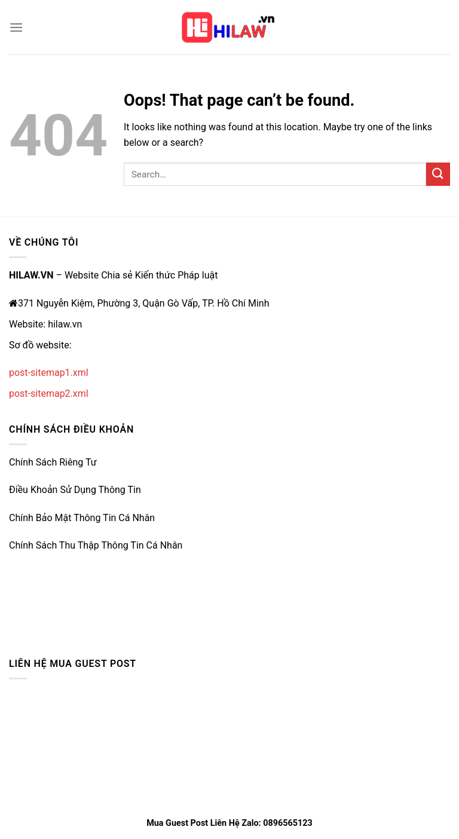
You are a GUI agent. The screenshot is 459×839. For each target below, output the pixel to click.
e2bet (21, 566)
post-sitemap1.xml (48, 372)
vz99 (19, 621)
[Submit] (438, 174)
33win (22, 594)
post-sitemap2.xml (48, 393)
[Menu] (16, 27)
